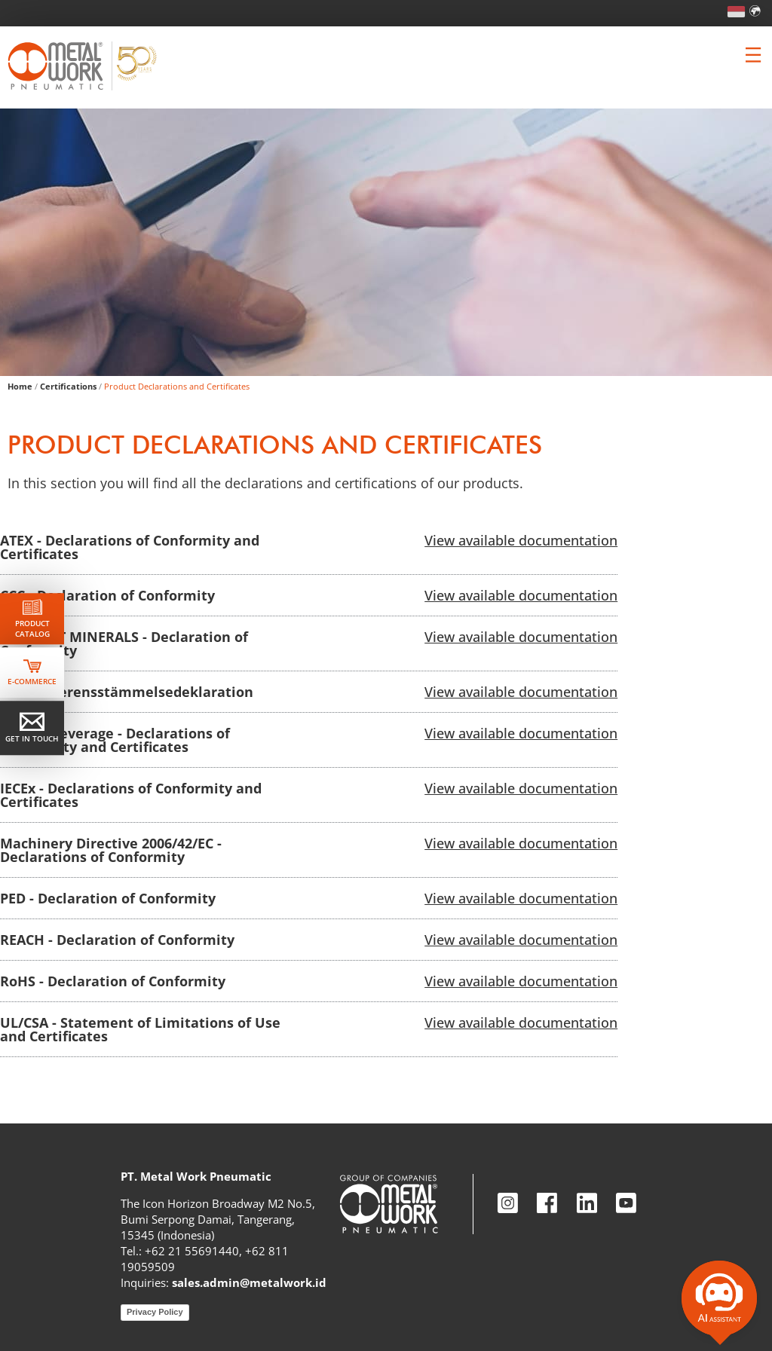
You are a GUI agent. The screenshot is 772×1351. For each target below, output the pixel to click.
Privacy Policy (155, 1311)
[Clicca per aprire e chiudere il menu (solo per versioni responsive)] (753, 55)
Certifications (68, 386)
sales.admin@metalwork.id (249, 1282)
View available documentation (520, 540)
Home (20, 386)
